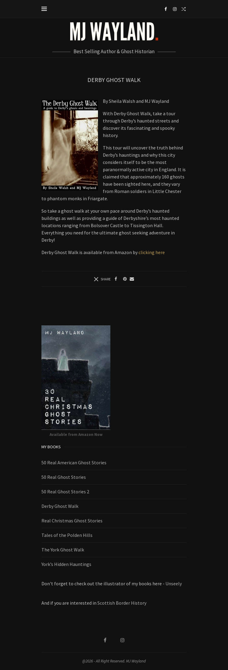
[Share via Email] (132, 279)
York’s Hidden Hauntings (66, 564)
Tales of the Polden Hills (67, 535)
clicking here (151, 252)
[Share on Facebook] (116, 279)
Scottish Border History (121, 603)
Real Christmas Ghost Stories (72, 521)
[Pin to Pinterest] (125, 279)
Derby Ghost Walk (59, 506)
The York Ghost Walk (62, 550)
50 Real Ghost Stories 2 (65, 492)
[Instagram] (175, 9)
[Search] (184, 9)
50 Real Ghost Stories (63, 477)
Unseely (173, 583)
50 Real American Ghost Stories (73, 462)
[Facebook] (165, 9)
